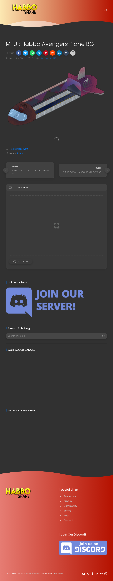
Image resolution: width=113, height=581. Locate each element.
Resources (70, 496)
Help (66, 515)
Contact (68, 520)
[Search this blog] (56, 336)
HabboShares (33, 573)
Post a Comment (18, 148)
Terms (67, 510)
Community (70, 506)
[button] (18, 53)
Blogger (59, 573)
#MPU (20, 153)
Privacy (68, 501)
